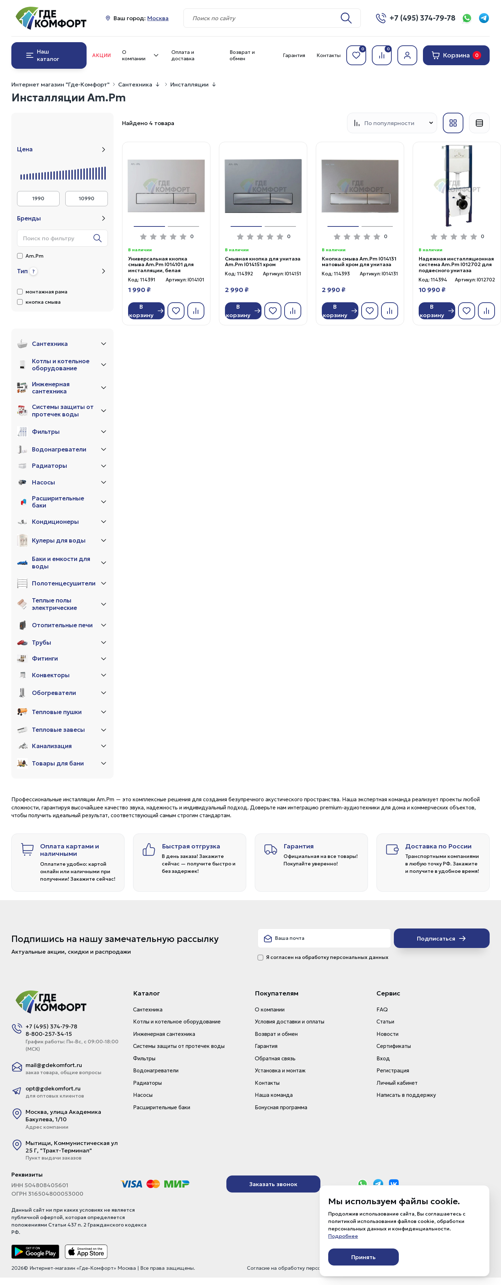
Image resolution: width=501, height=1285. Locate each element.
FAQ (382, 1009)
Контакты (328, 55)
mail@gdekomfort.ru (54, 1064)
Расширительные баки (161, 1107)
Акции (101, 55)
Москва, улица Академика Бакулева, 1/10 (63, 1115)
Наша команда (274, 1095)
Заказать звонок (273, 1184)
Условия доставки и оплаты (289, 1021)
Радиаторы (147, 1082)
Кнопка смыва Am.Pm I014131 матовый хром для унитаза (359, 262)
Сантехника (135, 84)
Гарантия (294, 55)
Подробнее (343, 1236)
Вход (383, 1058)
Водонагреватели (155, 1070)
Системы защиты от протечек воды (179, 1046)
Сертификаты (393, 1046)
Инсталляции (189, 84)
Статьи (385, 1021)
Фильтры (144, 1058)
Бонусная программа (281, 1107)
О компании (141, 55)
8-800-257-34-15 (49, 1033)
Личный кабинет (397, 1082)
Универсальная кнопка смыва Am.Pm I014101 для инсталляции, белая (161, 265)
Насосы (143, 1095)
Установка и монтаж (280, 1070)
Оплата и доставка (182, 55)
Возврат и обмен (242, 55)
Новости (387, 1034)
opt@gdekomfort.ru (53, 1088)
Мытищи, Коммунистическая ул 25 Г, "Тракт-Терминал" (72, 1146)
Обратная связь (275, 1058)
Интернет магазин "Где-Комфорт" (60, 84)
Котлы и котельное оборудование (177, 1021)
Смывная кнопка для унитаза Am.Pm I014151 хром (263, 262)
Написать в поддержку (406, 1095)
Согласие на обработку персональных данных (303, 1268)
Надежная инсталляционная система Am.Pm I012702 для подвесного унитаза (456, 265)
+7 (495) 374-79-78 (51, 1026)
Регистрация (392, 1070)
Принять (363, 1257)
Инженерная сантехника (164, 1034)
